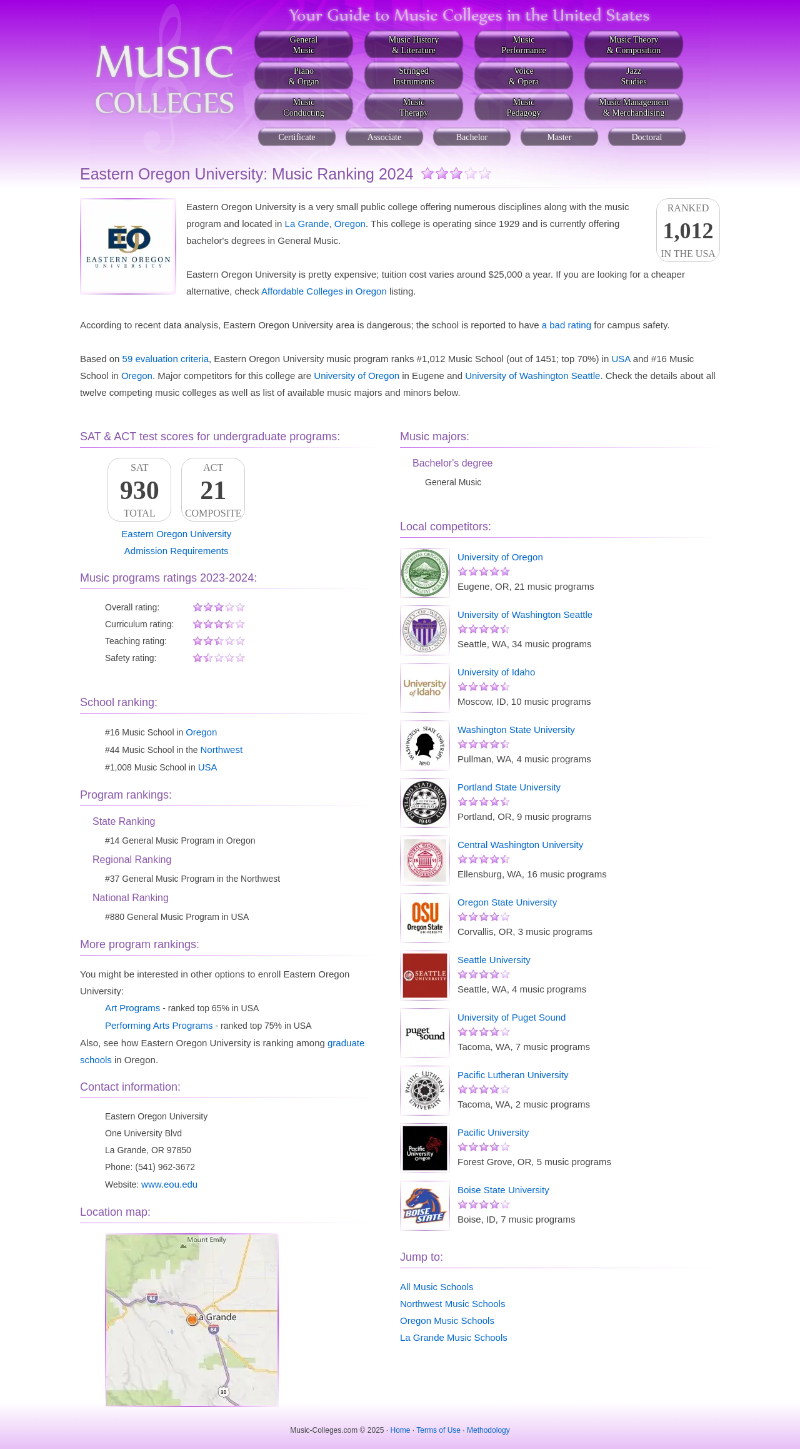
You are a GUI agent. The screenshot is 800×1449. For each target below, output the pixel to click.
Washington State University (516, 729)
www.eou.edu (169, 1184)
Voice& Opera (524, 76)
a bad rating (566, 325)
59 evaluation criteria (165, 358)
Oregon (350, 223)
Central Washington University (520, 844)
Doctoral (647, 137)
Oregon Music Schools (447, 1320)
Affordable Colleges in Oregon (324, 291)
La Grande (307, 223)
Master (560, 137)
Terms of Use (438, 1430)
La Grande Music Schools (454, 1337)
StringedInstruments (413, 76)
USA (620, 358)
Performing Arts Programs (159, 1025)
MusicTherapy (414, 108)
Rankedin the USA (688, 231)
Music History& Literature (414, 45)
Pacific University (493, 1132)
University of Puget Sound (512, 1017)
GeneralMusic (304, 45)
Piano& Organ (303, 76)
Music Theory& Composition (634, 45)
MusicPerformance (523, 45)
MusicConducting (303, 108)
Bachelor (472, 137)
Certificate (296, 137)
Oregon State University (507, 902)
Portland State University (509, 787)
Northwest (222, 749)
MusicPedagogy (523, 108)
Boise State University (503, 1189)
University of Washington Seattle (532, 375)
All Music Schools (437, 1286)
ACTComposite (213, 490)
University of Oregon (356, 375)
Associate (384, 137)
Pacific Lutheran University (513, 1074)
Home (401, 1430)
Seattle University (494, 959)
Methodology (488, 1430)
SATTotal (139, 490)
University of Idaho (496, 672)
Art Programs (132, 1007)
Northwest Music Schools (452, 1303)
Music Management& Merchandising (634, 108)
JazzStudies (633, 76)
